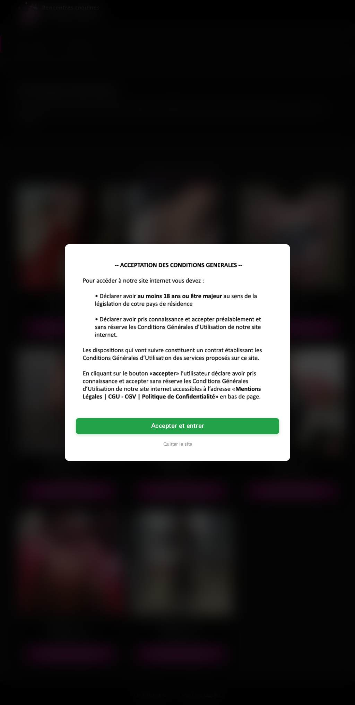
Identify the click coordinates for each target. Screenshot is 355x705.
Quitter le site (177, 444)
